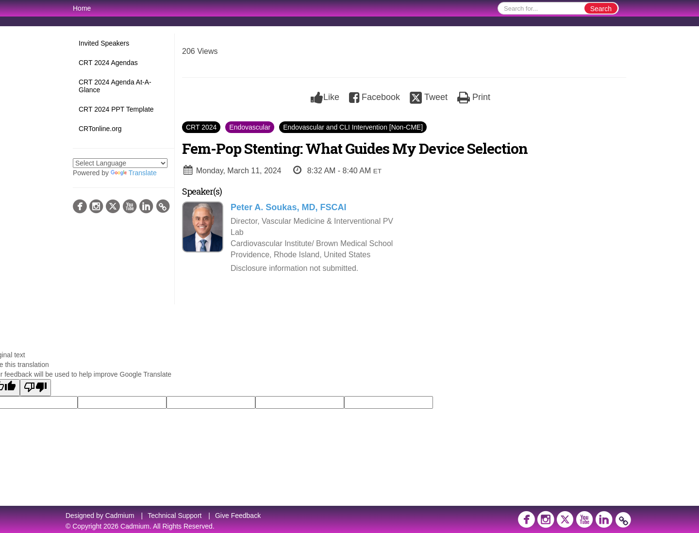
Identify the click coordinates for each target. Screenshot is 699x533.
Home (82, 8)
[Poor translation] (35, 387)
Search (601, 9)
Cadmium (119, 515)
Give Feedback (238, 515)
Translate (134, 173)
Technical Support (174, 515)
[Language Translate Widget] (120, 163)
